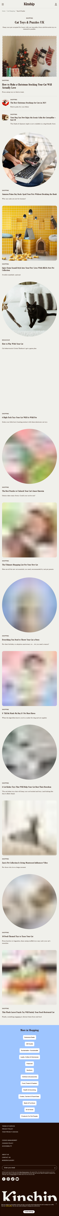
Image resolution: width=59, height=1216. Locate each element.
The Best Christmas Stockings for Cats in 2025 (28, 103)
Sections (29, 1070)
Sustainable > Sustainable (29, 1050)
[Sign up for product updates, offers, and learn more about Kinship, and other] (55, 1168)
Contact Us (6, 1157)
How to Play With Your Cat (12, 344)
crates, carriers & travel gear (29, 1096)
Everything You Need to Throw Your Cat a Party (20, 640)
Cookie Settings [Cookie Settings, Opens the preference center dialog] (29, 1211)
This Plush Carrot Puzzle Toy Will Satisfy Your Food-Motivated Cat (28, 1012)
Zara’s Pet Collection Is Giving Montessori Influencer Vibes (25, 863)
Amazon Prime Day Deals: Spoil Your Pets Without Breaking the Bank (29, 194)
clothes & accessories (29, 1077)
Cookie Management (9, 1140)
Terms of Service (8, 1126)
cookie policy (8, 1206)
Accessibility (7, 1146)
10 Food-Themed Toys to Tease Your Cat (17, 937)
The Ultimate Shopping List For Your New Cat (20, 565)
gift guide (29, 1044)
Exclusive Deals (29, 1037)
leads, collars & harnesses (30, 1057)
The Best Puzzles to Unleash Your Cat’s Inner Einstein (23, 491)
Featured (30, 1064)
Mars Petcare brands (24, 1172)
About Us (5, 1154)
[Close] (56, 1204)
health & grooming (29, 1090)
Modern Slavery (8, 1160)
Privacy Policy (7, 1129)
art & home (29, 1110)
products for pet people (29, 1116)
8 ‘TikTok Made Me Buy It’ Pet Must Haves (18, 714)
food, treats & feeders (29, 1083)
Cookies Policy (7, 1143)
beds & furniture (29, 1103)
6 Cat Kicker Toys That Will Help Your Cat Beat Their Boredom (26, 787)
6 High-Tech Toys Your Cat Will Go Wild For (19, 418)
